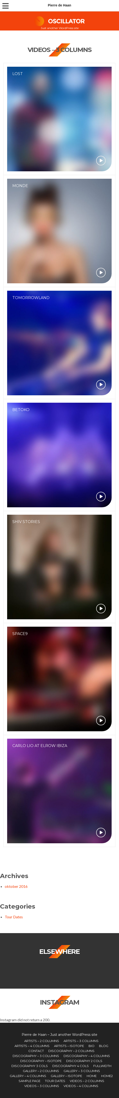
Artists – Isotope (69, 1046)
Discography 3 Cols (29, 1066)
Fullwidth (102, 1066)
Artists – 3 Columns (81, 1041)
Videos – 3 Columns (41, 1086)
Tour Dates (14, 917)
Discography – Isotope (41, 1061)
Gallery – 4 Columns (28, 1076)
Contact (36, 1051)
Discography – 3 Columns (36, 1056)
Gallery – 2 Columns (41, 1071)
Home (92, 1076)
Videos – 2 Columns (87, 1081)
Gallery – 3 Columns (82, 1071)
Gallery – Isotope (66, 1076)
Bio (91, 1046)
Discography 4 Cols (70, 1066)
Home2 (107, 1076)
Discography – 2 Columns (71, 1051)
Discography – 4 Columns (87, 1056)
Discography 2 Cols (84, 1061)
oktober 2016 (16, 886)
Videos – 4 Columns (81, 1086)
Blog (103, 1046)
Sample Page (29, 1081)
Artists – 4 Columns (32, 1046)
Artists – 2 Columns (41, 1041)
